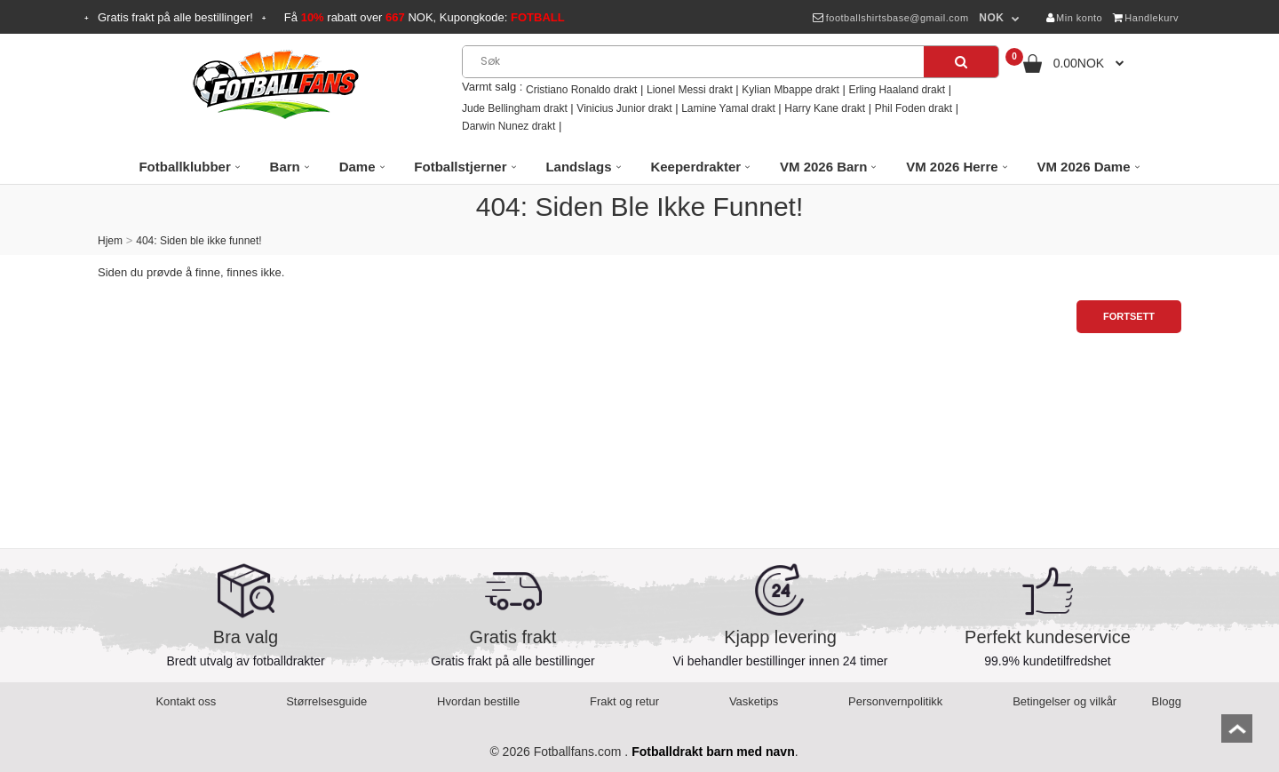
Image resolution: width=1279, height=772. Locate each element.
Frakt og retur (624, 701)
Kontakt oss (185, 701)
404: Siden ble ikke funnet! (198, 241)
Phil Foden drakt (913, 108)
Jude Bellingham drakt (515, 108)
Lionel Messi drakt (690, 90)
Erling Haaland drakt (896, 90)
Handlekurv (1146, 17)
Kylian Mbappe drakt (790, 90)
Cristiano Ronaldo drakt (581, 90)
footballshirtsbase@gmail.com (890, 17)
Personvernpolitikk (895, 701)
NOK (991, 18)
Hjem (110, 241)
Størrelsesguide (326, 701)
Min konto (1074, 17)
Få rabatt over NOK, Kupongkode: (424, 17)
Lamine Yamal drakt (728, 108)
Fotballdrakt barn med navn (713, 751)
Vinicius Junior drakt (623, 108)
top (1236, 734)
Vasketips (753, 701)
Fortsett (1129, 316)
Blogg (1166, 701)
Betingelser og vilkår (1064, 701)
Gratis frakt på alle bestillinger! (175, 17)
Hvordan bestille (478, 701)
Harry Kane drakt (824, 108)
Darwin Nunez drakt (508, 126)
